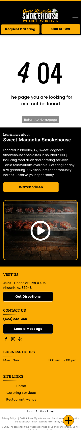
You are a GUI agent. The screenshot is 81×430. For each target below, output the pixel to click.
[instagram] (13, 339)
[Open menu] (75, 15)
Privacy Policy (9, 418)
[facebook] (6, 339)
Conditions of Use (61, 418)
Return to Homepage (40, 119)
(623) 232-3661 (15, 319)
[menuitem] (21, 385)
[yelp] (20, 339)
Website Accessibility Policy (53, 421)
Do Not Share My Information (35, 418)
